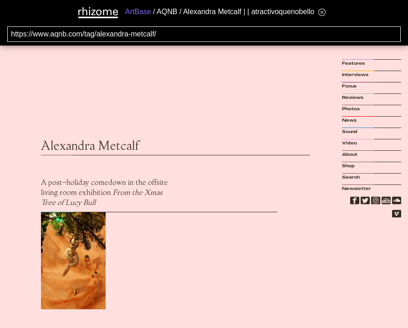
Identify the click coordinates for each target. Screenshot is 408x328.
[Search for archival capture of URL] (204, 34)
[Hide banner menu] (322, 12)
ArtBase (138, 11)
